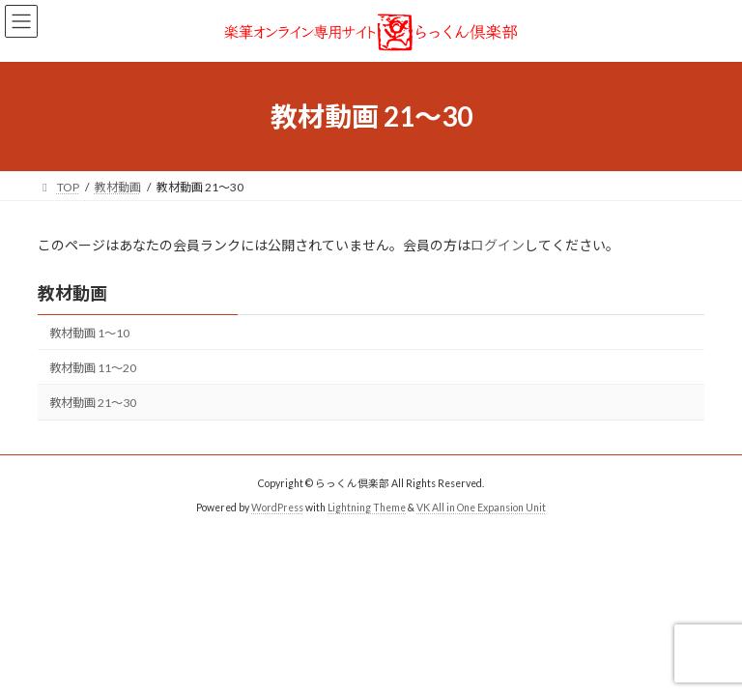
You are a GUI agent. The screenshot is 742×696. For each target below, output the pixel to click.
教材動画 (72, 293)
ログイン (498, 245)
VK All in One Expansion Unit (481, 507)
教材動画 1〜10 (89, 333)
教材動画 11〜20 (92, 368)
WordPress (277, 507)
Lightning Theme (367, 507)
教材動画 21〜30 (92, 402)
